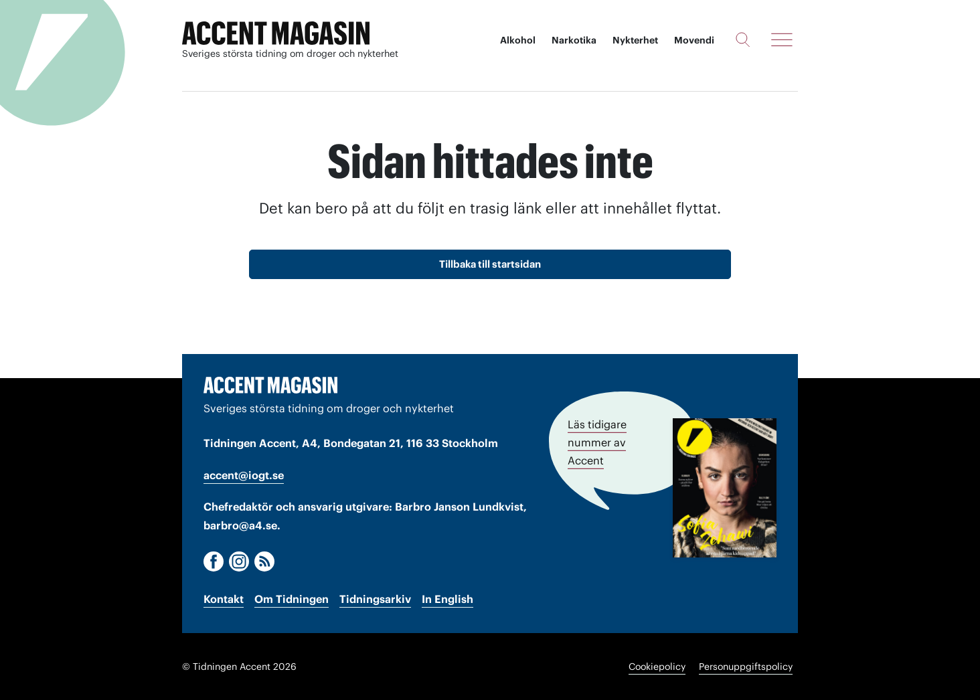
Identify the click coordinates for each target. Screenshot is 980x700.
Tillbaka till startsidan (490, 264)
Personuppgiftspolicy (746, 667)
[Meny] (782, 39)
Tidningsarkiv (375, 599)
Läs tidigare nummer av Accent (597, 442)
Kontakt (223, 599)
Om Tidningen (291, 599)
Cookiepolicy (657, 667)
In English (447, 599)
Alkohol (518, 40)
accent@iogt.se (243, 475)
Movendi (694, 40)
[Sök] (742, 39)
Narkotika (574, 40)
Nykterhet (635, 40)
